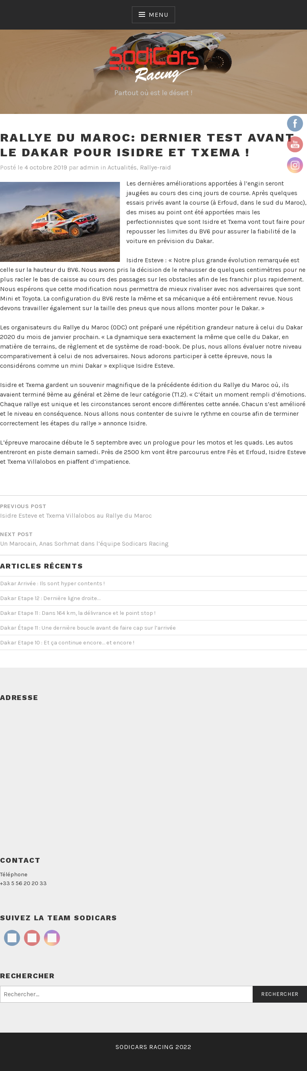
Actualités (122, 167)
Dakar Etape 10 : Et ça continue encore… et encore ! (67, 642)
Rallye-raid (155, 167)
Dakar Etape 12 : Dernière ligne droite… (50, 598)
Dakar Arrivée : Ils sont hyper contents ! (52, 583)
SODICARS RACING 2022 (153, 1047)
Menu (158, 14)
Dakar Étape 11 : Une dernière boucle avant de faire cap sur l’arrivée (88, 627)
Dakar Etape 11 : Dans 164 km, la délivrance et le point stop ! (77, 613)
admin (89, 167)
